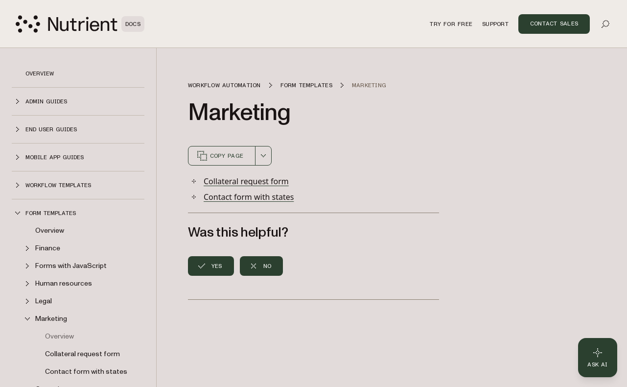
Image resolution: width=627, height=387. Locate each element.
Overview (39, 73)
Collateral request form (82, 354)
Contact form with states (86, 371)
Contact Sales (554, 23)
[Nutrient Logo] (80, 24)
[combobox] (263, 156)
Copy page (219, 156)
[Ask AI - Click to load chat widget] (597, 357)
